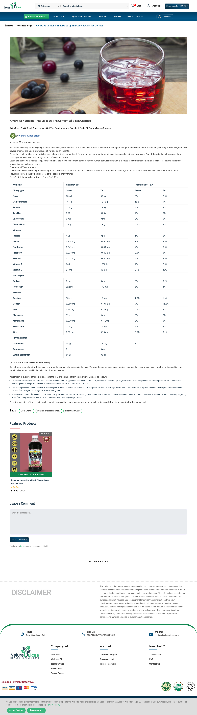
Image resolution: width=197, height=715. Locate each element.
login (22, 544)
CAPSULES (103, 16)
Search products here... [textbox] (73, 6)
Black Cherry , (28, 411)
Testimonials (56, 666)
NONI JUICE (59, 16)
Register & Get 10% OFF (177, 6)
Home (9, 25)
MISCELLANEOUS (136, 16)
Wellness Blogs (26, 25)
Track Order (155, 652)
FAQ (151, 657)
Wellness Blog (57, 657)
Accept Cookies (16, 710)
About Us (55, 652)
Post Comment (20, 537)
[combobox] (48, 6)
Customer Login (107, 657)
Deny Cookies (36, 710)
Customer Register (109, 652)
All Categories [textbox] (44, 6)
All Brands (36, 16)
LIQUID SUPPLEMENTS (81, 16)
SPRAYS (117, 16)
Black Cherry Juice (77, 411)
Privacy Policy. (53, 705)
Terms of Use (57, 662)
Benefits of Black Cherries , (51, 411)
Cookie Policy (57, 671)
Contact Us (154, 662)
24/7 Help (167, 16)
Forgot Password (108, 662)
